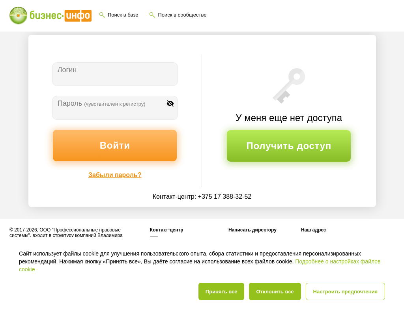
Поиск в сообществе (182, 15)
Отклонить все (275, 292)
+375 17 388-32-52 (225, 196)
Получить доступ (289, 145)
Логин (67, 70)
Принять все (222, 292)
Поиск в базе (123, 15)
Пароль (102, 103)
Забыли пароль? (114, 175)
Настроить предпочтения (345, 292)
